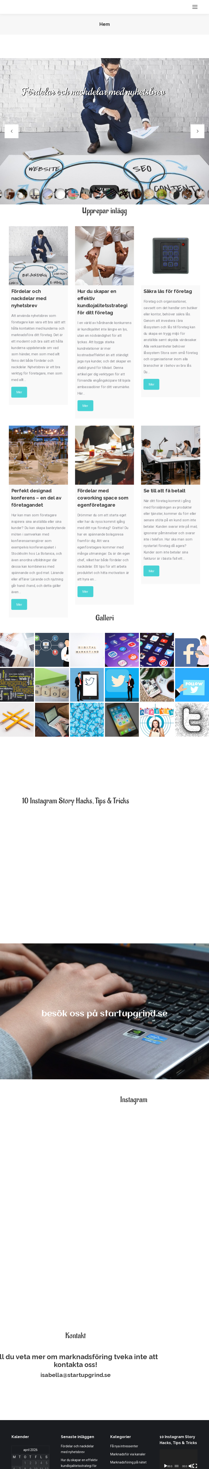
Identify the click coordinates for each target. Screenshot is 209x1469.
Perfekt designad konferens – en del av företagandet (76, 1411)
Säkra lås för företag (76, 1398)
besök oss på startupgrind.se (104, 1014)
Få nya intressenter (124, 1364)
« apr (15, 1415)
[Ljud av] (190, 1384)
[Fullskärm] (195, 1384)
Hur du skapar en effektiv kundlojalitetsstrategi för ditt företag (79, 1384)
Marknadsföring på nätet (128, 1380)
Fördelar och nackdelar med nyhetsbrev (77, 1367)
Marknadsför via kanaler (128, 1372)
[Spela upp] (165, 1384)
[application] (178, 1378)
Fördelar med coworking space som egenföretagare (78, 1431)
